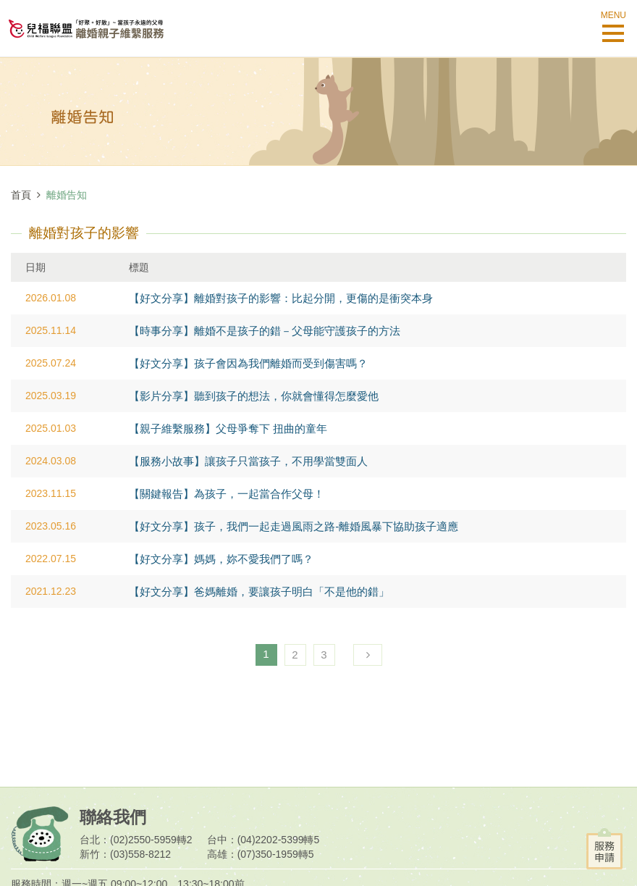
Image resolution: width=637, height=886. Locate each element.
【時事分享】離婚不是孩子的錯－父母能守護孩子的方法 (264, 331)
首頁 (21, 195)
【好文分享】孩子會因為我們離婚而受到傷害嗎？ (248, 363)
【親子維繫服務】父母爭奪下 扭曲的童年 (228, 428)
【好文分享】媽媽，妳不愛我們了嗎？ (221, 559)
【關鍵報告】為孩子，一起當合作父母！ (226, 494)
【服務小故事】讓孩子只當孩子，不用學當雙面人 (248, 461)
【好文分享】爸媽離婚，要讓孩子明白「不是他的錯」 (259, 591)
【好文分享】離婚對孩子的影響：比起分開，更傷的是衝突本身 (281, 298)
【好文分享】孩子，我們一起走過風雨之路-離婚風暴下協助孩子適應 (293, 526)
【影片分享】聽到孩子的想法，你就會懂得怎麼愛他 (254, 396)
